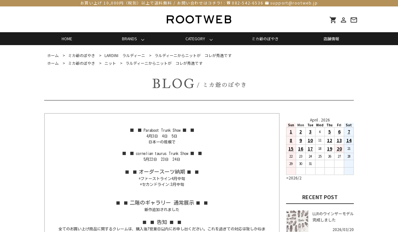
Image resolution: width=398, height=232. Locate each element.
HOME (67, 38)
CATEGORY (195, 38)
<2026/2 (294, 177)
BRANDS (129, 38)
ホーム (53, 55)
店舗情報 (331, 38)
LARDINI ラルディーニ (124, 55)
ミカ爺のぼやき (265, 38)
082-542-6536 (247, 2)
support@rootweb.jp (294, 2)
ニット (110, 63)
